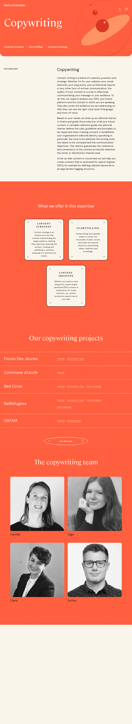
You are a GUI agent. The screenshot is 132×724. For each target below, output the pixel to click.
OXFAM (66, 421)
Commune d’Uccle (66, 372)
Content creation (14, 46)
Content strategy (57, 46)
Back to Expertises (14, 4)
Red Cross (66, 386)
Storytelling (36, 46)
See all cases (66, 441)
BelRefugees (66, 403)
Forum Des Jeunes (66, 359)
